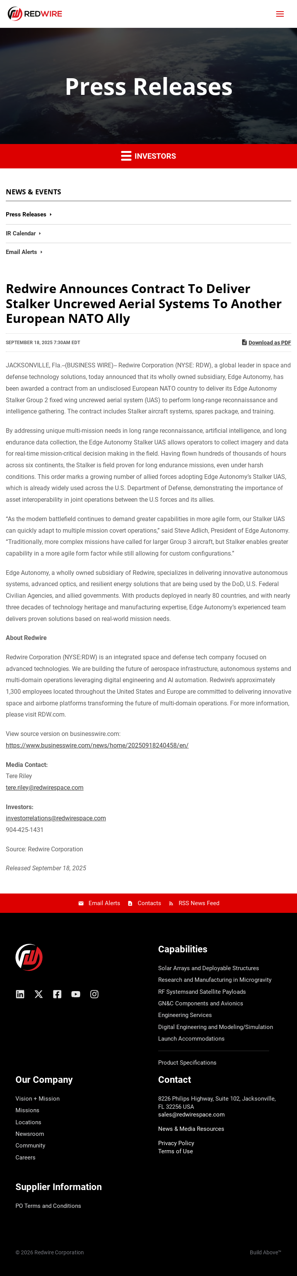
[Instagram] (94, 994)
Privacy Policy (176, 1143)
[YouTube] (75, 994)
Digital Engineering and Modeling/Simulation (215, 1027)
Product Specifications (187, 1062)
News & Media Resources (191, 1128)
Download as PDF (266, 342)
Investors (148, 155)
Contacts (149, 903)
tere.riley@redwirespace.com (45, 787)
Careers (25, 1157)
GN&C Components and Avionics (200, 1003)
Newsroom (29, 1133)
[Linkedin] (20, 994)
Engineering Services (185, 1015)
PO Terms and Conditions (48, 1205)
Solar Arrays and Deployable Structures (208, 968)
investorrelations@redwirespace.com (56, 818)
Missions (27, 1110)
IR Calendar (21, 233)
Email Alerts (21, 252)
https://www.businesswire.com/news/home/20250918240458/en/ (97, 745)
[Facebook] (57, 994)
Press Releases (26, 214)
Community (30, 1145)
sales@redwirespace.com (191, 1114)
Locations (28, 1122)
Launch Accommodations (191, 1038)
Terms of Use (175, 1151)
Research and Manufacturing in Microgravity (214, 979)
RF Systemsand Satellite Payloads (202, 991)
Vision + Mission (37, 1098)
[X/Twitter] (38, 994)
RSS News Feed (199, 903)
